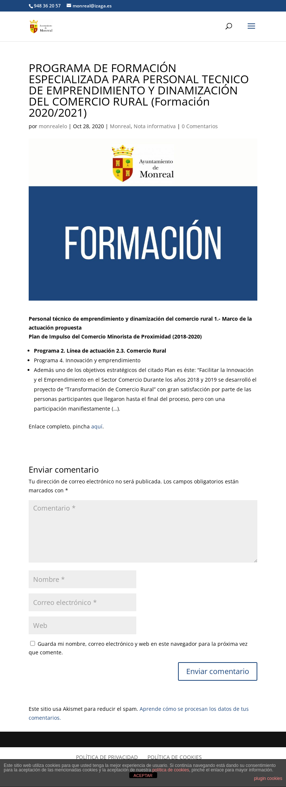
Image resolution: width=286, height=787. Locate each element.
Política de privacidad (107, 757)
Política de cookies (174, 757)
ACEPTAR (142, 775)
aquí (96, 426)
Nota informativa (155, 126)
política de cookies (170, 770)
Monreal (120, 126)
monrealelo (53, 126)
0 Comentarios (200, 126)
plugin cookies (268, 778)
